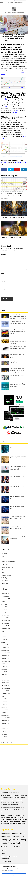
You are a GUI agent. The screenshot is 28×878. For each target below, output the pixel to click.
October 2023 (5, 658)
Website (3, 289)
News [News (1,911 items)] (13, 843)
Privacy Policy (5, 858)
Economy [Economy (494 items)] (14, 834)
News (2, 572)
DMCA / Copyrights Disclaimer (9, 856)
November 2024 (5, 623)
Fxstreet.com (5, 162)
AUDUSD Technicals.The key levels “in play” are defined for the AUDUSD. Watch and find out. (13, 196)
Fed (6, 99)
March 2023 (4, 677)
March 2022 (4, 709)
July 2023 (4, 666)
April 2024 (4, 642)
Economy (3, 556)
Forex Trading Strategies (8, 561)
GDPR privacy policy (6, 861)
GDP (17, 110)
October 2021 (5, 723)
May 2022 (4, 704)
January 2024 (5, 650)
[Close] (26, 865)
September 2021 (5, 726)
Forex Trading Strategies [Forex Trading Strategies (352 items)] (11, 837)
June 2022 (4, 701)
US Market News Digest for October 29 (12, 217)
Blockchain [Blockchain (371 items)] (5, 834)
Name (3, 273)
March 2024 (4, 644)
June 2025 (4, 607)
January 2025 (5, 617)
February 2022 (5, 712)
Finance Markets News (15, 2)
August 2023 (4, 663)
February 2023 (5, 680)
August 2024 (4, 631)
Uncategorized (5, 583)
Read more (10, 870)
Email (3, 281)
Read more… (15, 112)
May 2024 (4, 639)
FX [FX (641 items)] (9, 843)
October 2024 (5, 626)
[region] (14, 871)
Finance (3, 559)
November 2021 (5, 720)
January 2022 (5, 715)
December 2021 (5, 718)
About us (3, 850)
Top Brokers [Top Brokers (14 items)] (17, 846)
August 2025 (4, 601)
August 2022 (4, 696)
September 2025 (5, 598)
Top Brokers (4, 580)
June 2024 (4, 636)
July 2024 (4, 634)
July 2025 (4, 604)
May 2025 (4, 609)
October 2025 (5, 596)
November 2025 (5, 593)
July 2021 (4, 731)
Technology (4, 578)
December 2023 (5, 653)
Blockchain (4, 553)
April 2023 (4, 674)
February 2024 (5, 647)
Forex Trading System (7, 564)
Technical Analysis (6, 575)
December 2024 (5, 620)
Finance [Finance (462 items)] (22, 834)
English (16, 0)
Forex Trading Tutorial (7, 567)
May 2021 (4, 737)
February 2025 (5, 615)
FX (2, 165)
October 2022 (5, 690)
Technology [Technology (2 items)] (11, 846)
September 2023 (5, 661)
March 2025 (4, 612)
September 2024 (5, 628)
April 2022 (4, 707)
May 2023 (4, 672)
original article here (20, 162)
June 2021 (4, 734)
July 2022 (4, 699)
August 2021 (4, 728)
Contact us (4, 853)
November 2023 (5, 655)
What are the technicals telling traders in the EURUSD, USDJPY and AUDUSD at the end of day (13, 809)
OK (14, 875)
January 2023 (5, 682)
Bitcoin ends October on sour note (11, 237)
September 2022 (5, 693)
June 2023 (4, 669)
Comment (4, 254)
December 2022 (5, 685)
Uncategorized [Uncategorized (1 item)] (23, 846)
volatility (6, 106)
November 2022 (5, 688)
